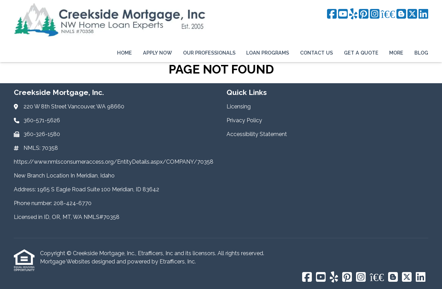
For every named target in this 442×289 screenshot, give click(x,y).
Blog (421, 53)
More (396, 53)
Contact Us (316, 53)
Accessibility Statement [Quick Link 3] (257, 134)
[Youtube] (343, 14)
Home (124, 53)
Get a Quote (361, 53)
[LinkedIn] (423, 14)
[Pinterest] (363, 14)
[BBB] (388, 14)
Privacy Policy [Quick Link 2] (244, 120)
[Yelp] (353, 14)
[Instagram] (374, 14)
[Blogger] (401, 14)
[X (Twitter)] (412, 14)
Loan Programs (267, 53)
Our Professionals (209, 53)
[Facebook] (332, 14)
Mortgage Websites (66, 261)
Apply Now (157, 53)
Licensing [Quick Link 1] (239, 106)
